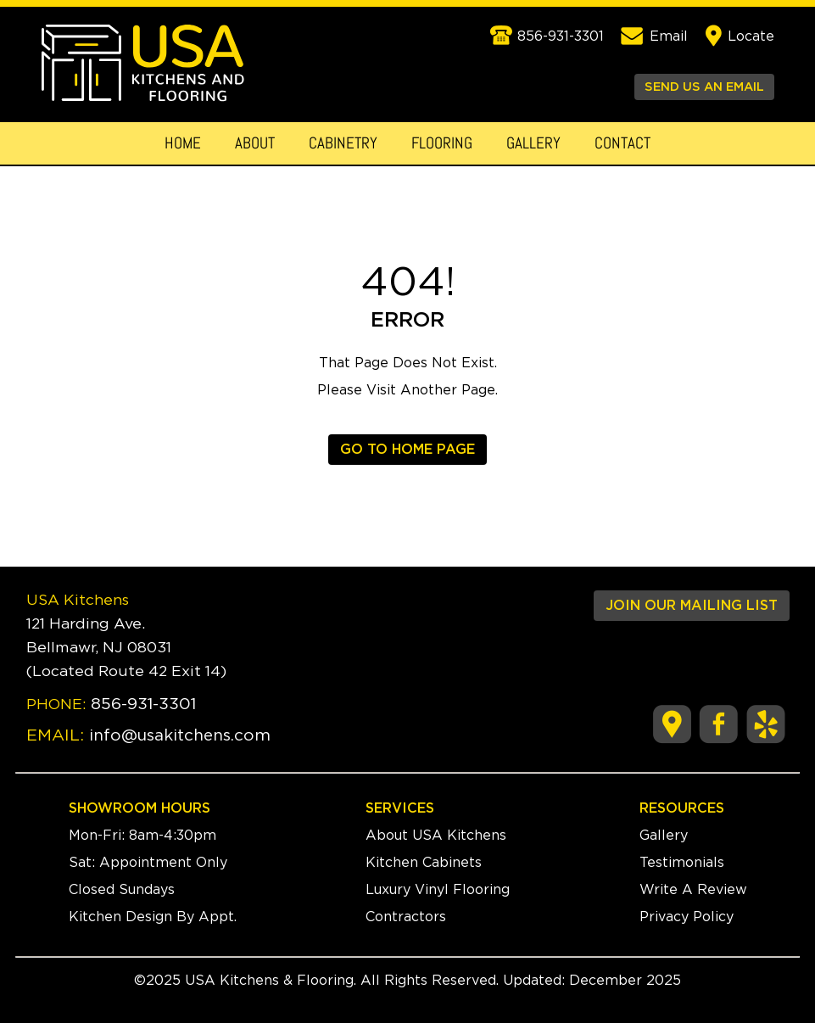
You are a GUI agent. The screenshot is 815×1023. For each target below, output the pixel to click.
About (255, 143)
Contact (622, 143)
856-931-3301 (143, 704)
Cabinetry (343, 143)
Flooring (441, 143)
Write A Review (693, 890)
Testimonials (681, 862)
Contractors (406, 917)
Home (183, 143)
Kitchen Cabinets (424, 862)
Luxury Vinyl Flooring (438, 890)
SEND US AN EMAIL (704, 87)
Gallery (533, 143)
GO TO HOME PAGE (407, 449)
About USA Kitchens (436, 835)
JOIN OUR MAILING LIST (692, 605)
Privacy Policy (686, 917)
